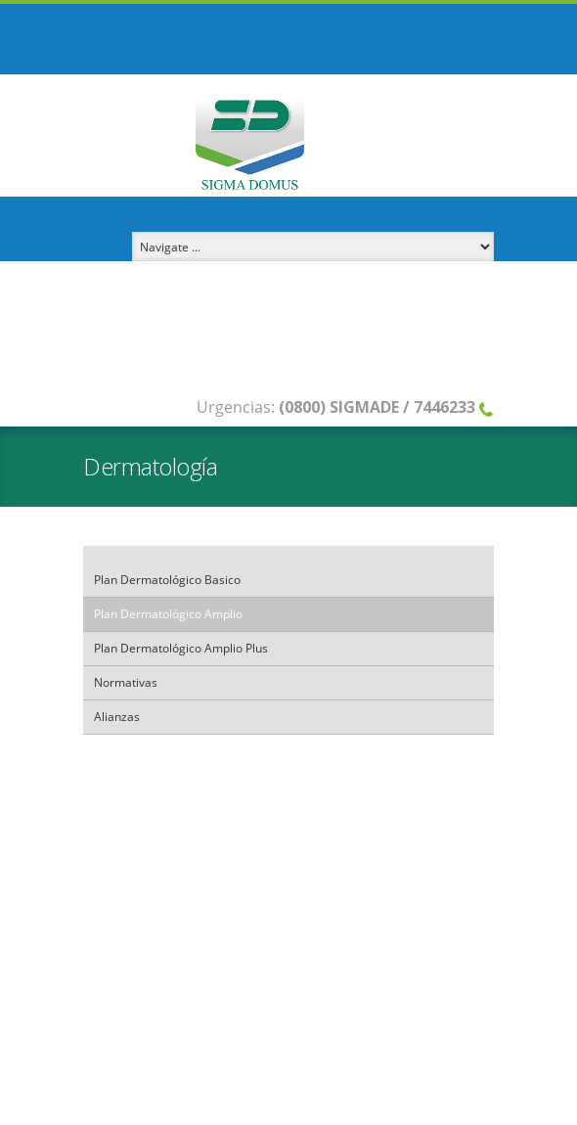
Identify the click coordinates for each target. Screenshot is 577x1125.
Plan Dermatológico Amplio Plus (181, 648)
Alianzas (117, 716)
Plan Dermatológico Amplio (168, 614)
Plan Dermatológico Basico (167, 579)
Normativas (125, 682)
